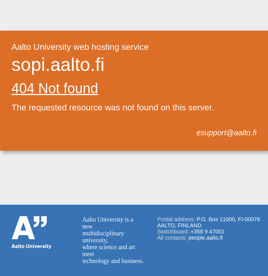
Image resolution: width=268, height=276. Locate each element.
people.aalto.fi (205, 238)
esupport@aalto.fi (226, 132)
